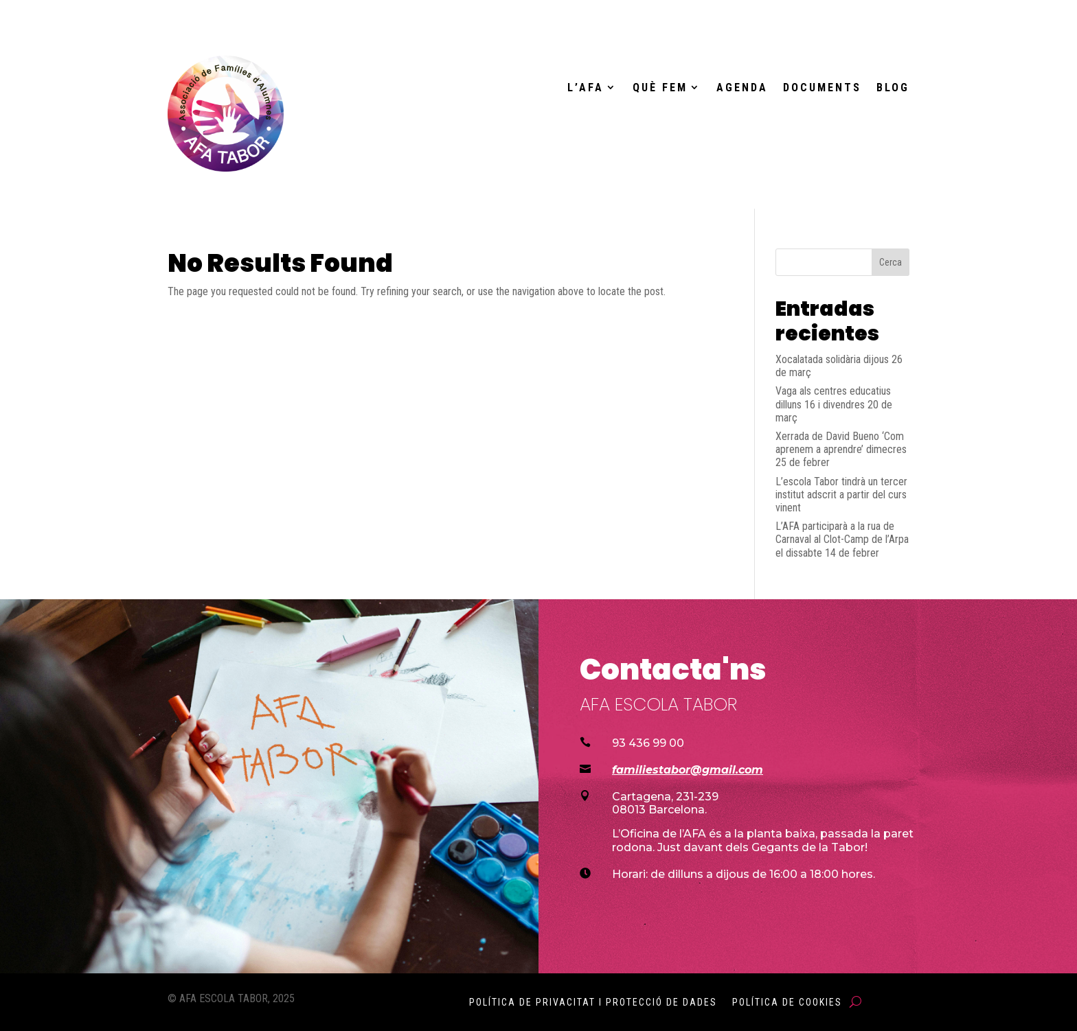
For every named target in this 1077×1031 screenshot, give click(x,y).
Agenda (742, 88)
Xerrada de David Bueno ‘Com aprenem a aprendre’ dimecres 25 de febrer (841, 449)
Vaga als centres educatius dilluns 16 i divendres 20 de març (833, 404)
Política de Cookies (787, 1002)
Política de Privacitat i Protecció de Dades (593, 1002)
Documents (822, 88)
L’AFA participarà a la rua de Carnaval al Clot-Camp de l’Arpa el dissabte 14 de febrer (842, 539)
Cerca (890, 262)
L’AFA (585, 88)
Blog (892, 88)
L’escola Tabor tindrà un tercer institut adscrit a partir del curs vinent (841, 494)
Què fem (660, 88)
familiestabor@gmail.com (687, 769)
